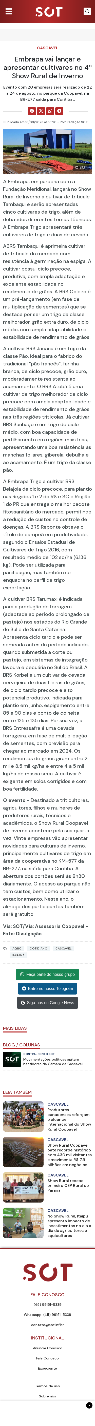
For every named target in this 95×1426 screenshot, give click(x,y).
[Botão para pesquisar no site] (87, 11)
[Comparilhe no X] (41, 111)
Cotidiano (38, 948)
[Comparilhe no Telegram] (59, 111)
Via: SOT (13, 926)
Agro (17, 948)
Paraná (18, 955)
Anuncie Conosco (47, 1348)
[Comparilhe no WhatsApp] (50, 111)
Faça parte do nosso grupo (47, 975)
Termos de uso (47, 1386)
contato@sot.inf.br (47, 1324)
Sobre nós (47, 1396)
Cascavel (47, 48)
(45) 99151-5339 (48, 1304)
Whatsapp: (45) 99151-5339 (47, 1314)
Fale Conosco (47, 1358)
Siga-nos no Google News (47, 1003)
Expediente (47, 1368)
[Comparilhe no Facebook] (32, 111)
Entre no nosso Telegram (47, 989)
